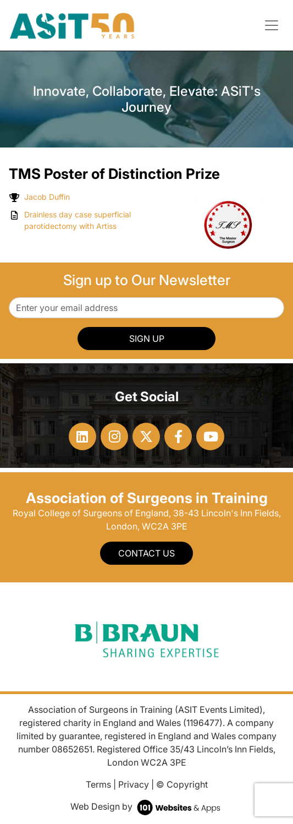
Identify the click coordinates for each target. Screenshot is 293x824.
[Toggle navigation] (271, 25)
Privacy (133, 784)
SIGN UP (146, 338)
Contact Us (146, 553)
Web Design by (146, 806)
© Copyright (182, 784)
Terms (98, 784)
